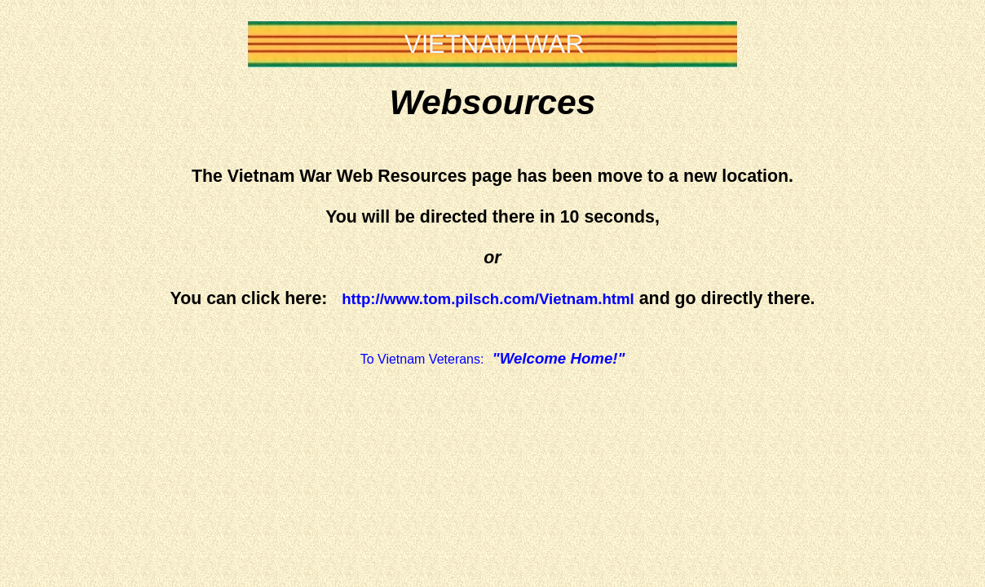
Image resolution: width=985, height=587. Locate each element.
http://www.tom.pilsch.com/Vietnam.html (488, 298)
